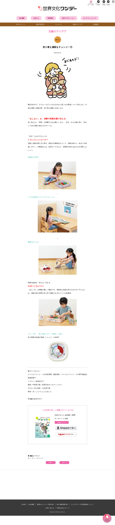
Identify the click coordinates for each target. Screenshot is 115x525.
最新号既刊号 (40, 24)
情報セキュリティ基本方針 (45, 504)
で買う (66, 434)
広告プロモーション (68, 18)
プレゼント (58, 24)
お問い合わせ (49, 508)
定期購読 (96, 24)
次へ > (64, 462)
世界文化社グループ (63, 508)
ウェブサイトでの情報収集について (82, 504)
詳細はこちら (62, 422)
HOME (23, 504)
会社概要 (22, 18)
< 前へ (50, 462)
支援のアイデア (78, 24)
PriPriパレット (21, 24)
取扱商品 (50, 18)
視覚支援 (40, 458)
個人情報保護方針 (62, 504)
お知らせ (36, 18)
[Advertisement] (42, 484)
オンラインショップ (89, 18)
